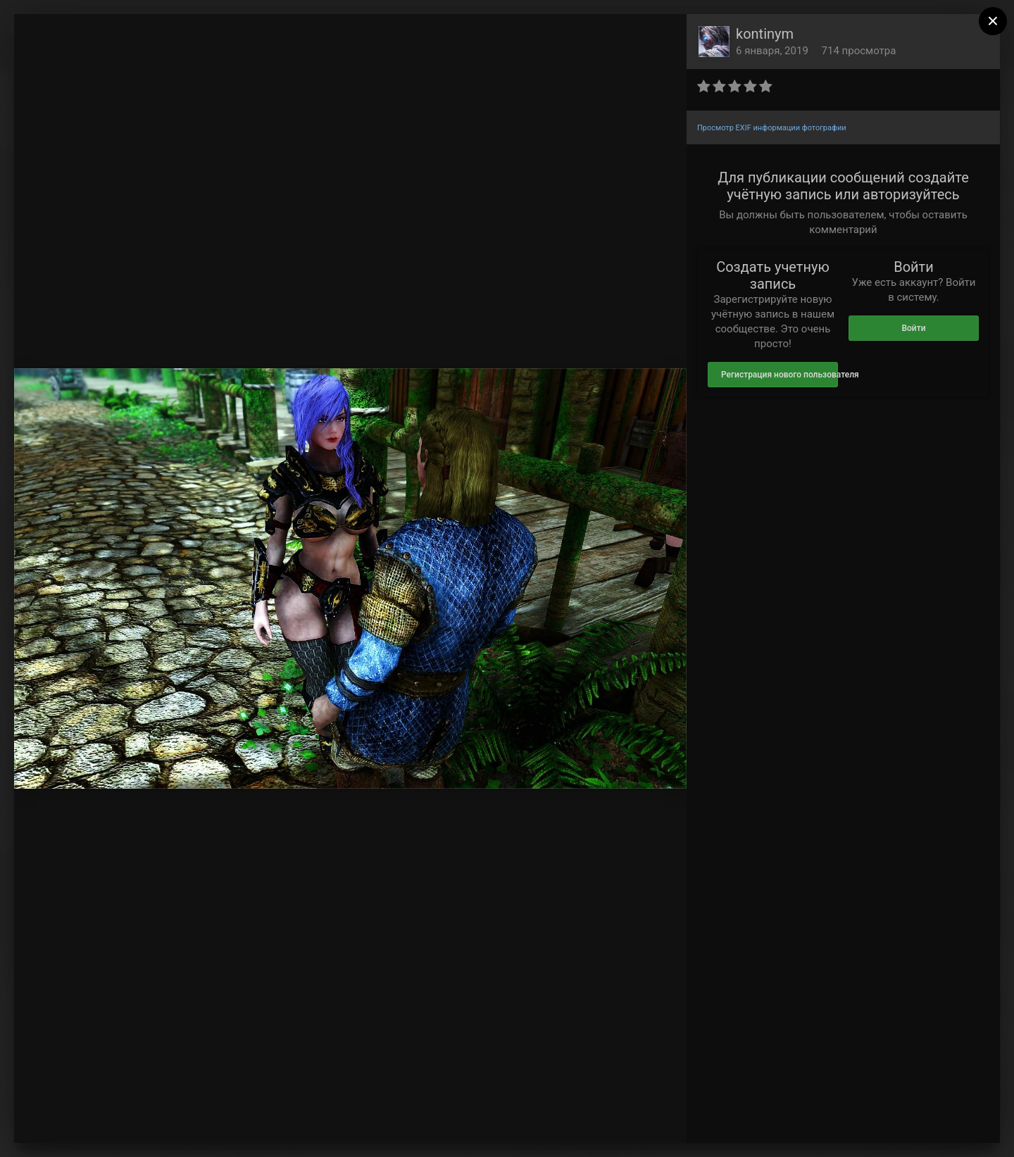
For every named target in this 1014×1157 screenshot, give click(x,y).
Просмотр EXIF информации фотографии (771, 127)
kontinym (765, 33)
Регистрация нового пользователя (779, 375)
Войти (913, 328)
